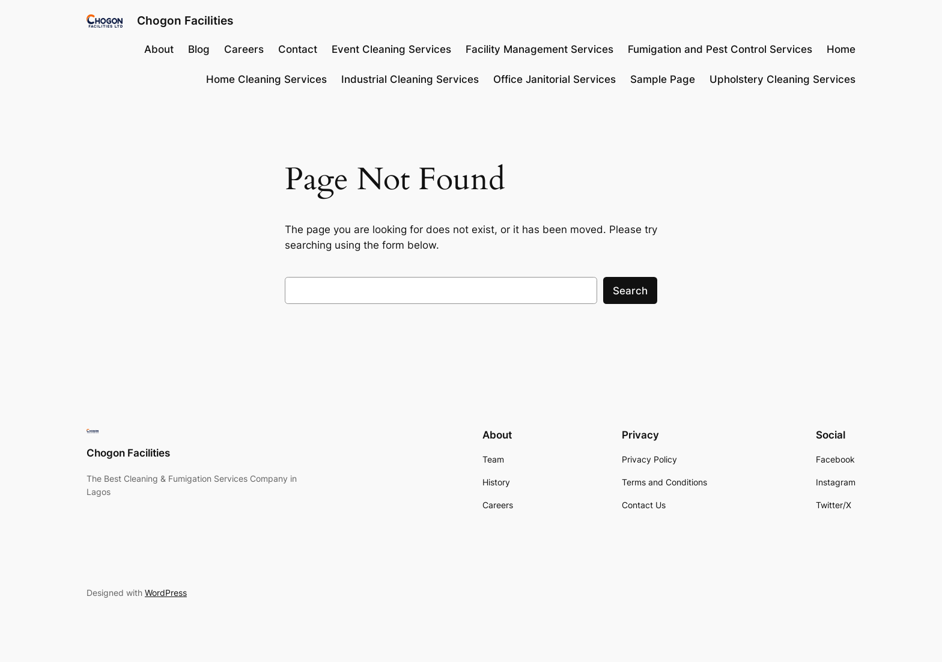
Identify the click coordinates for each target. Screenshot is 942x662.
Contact (297, 49)
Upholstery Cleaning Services (782, 79)
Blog (199, 49)
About (159, 49)
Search (630, 291)
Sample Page (662, 79)
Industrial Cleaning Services (410, 79)
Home (841, 49)
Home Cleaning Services (266, 79)
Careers (244, 49)
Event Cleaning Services (391, 49)
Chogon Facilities (185, 20)
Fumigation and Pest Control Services (720, 49)
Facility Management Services (539, 49)
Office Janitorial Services (554, 79)
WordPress (166, 593)
